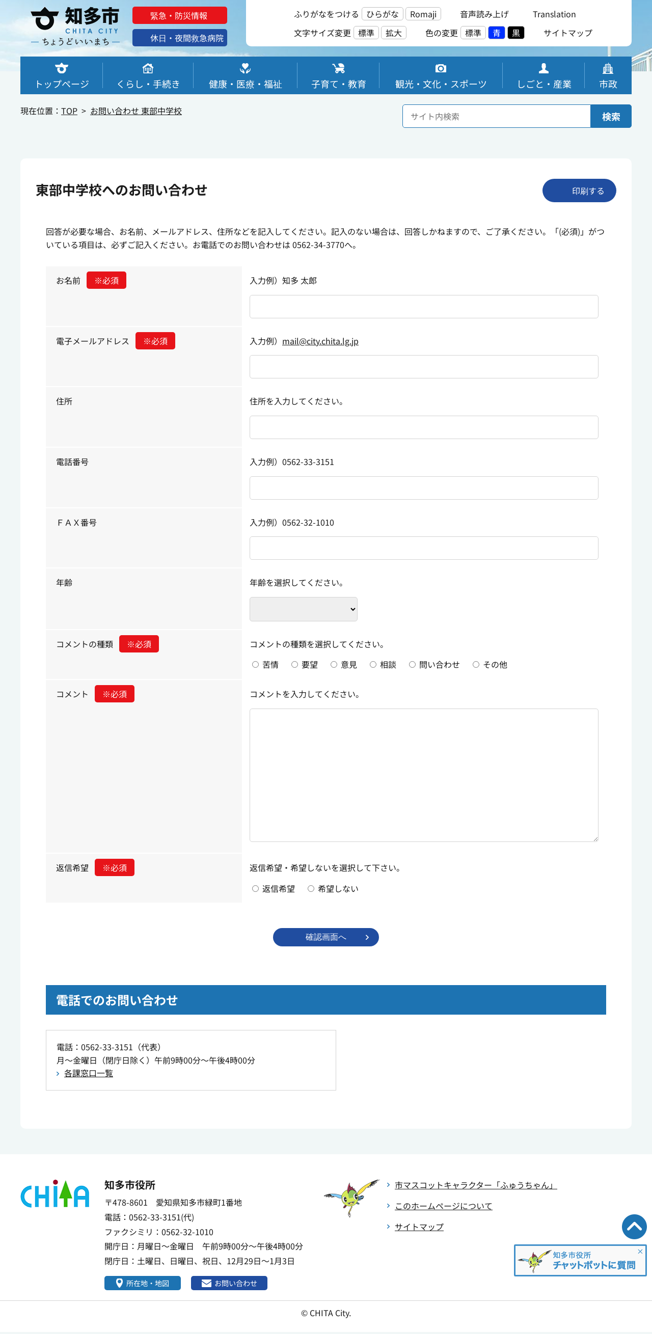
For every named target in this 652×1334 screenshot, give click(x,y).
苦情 (270, 664)
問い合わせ (439, 664)
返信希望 (95, 867)
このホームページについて (444, 1207)
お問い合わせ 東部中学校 (136, 110)
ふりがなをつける (326, 14)
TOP (69, 110)
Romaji (423, 14)
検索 (611, 116)
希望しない (338, 888)
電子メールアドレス (115, 341)
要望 (310, 664)
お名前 (91, 280)
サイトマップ (419, 1227)
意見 (349, 664)
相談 (388, 664)
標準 (366, 32)
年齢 (64, 582)
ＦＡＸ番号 (76, 522)
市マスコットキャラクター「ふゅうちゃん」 (476, 1186)
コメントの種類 (107, 644)
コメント (95, 694)
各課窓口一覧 (88, 1074)
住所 (64, 401)
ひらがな (382, 14)
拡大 (394, 32)
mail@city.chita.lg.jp (320, 341)
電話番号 (72, 461)
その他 (495, 664)
